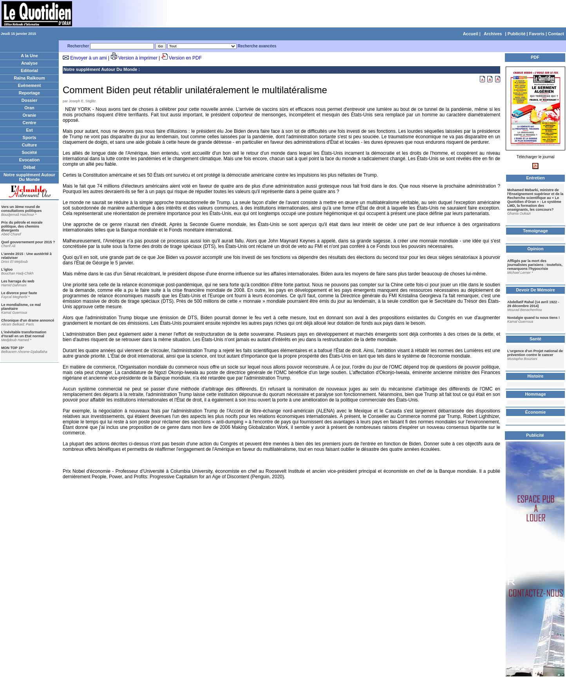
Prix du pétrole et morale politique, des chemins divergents (22, 226)
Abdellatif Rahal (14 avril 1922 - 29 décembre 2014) (533, 304)
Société (29, 152)
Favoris (536, 33)
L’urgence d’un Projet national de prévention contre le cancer (535, 353)
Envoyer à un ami (88, 58)
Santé (535, 338)
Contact (556, 33)
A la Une (29, 55)
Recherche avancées (257, 46)
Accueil (470, 33)
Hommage (535, 394)
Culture (29, 145)
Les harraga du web (17, 281)
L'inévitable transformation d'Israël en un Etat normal (23, 334)
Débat (30, 167)
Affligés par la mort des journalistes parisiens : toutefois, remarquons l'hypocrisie (534, 265)
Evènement (29, 85)
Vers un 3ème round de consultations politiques (21, 209)
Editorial (29, 70)
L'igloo (7, 269)
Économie (535, 412)
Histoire (536, 376)
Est (29, 130)
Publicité (517, 33)
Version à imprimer (137, 58)
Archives (493, 33)
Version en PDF (185, 58)
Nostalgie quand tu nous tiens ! (533, 318)
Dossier (29, 100)
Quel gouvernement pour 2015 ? (28, 242)
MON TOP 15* (12, 348)
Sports (29, 137)
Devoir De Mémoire (535, 289)
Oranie (29, 115)
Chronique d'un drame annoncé (27, 320)
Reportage (29, 92)
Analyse (29, 63)
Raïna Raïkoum (29, 78)
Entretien (535, 177)
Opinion (535, 248)
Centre (29, 122)
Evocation (29, 159)
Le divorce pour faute (19, 293)
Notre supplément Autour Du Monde (29, 177)
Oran (29, 107)
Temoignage (535, 230)
